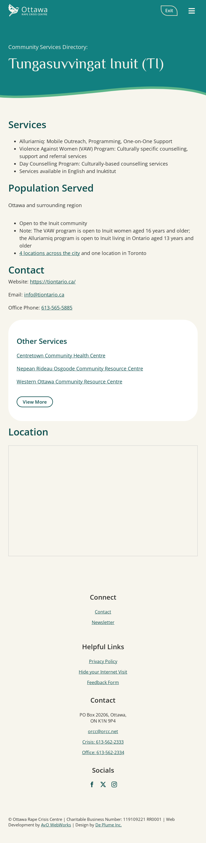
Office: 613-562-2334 (103, 752)
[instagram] (114, 784)
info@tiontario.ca (44, 294)
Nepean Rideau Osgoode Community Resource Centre (80, 368)
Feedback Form (103, 682)
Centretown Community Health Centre (61, 355)
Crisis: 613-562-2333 (103, 742)
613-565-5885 (56, 307)
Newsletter (103, 622)
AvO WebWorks (56, 824)
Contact (103, 612)
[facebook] (92, 784)
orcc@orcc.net (103, 731)
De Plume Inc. (108, 824)
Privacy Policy (103, 661)
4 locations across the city (49, 253)
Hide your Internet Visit (103, 672)
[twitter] (103, 784)
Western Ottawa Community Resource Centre (69, 381)
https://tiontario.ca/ (53, 281)
